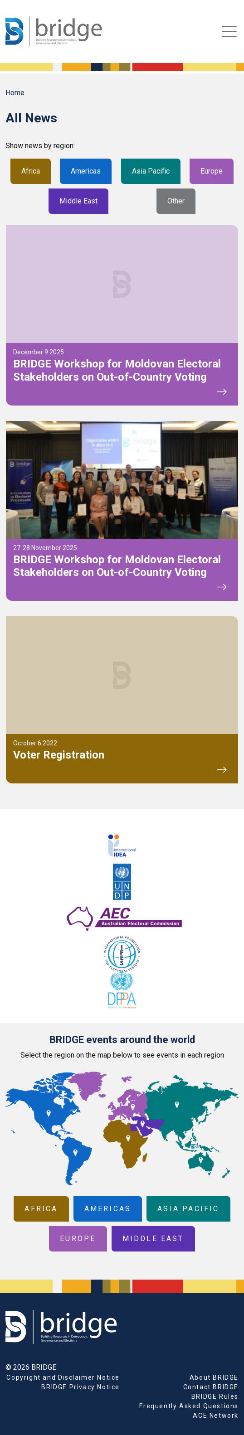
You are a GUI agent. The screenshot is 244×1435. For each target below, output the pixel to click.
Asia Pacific (151, 171)
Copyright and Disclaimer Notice (63, 1377)
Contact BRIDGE (211, 1387)
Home (14, 92)
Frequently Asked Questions (189, 1406)
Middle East (78, 201)
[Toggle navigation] (229, 31)
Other (176, 201)
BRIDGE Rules (215, 1396)
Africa (30, 171)
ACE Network (216, 1415)
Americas (86, 171)
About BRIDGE (214, 1377)
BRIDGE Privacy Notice (80, 1387)
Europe (211, 171)
